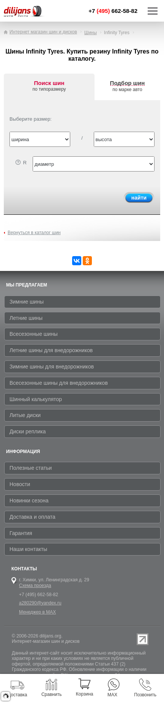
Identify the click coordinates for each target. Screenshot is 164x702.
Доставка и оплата (32, 517)
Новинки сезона (29, 500)
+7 (112, 11)
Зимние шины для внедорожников (51, 367)
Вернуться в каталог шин (34, 232)
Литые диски (25, 415)
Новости (19, 484)
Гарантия (20, 533)
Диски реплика (27, 431)
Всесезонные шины (33, 334)
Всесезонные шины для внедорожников (58, 383)
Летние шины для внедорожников (51, 350)
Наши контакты (28, 549)
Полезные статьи (30, 468)
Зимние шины (26, 302)
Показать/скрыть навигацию (153, 11)
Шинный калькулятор (35, 399)
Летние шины (26, 318)
